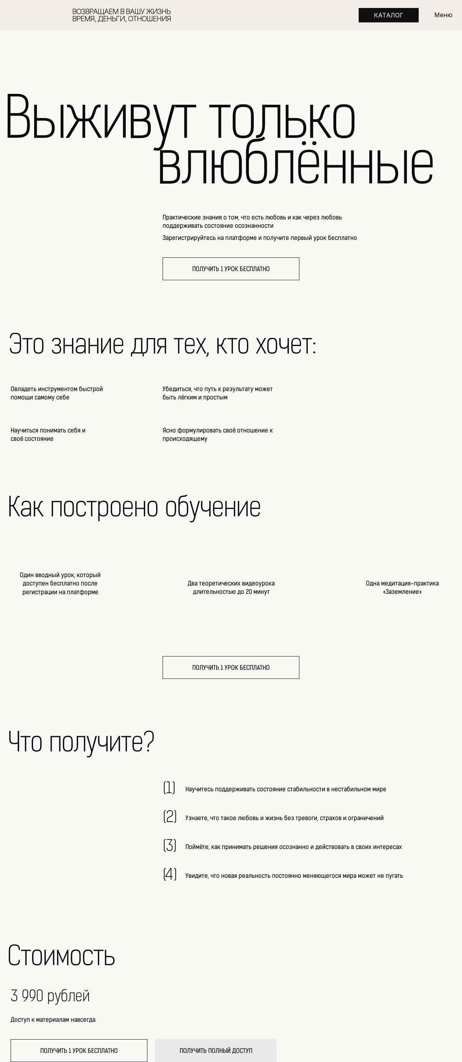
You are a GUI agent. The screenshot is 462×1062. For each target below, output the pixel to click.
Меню (443, 15)
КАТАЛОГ (388, 15)
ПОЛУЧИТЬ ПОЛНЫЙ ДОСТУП (216, 1050)
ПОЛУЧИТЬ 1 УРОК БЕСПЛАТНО (231, 269)
